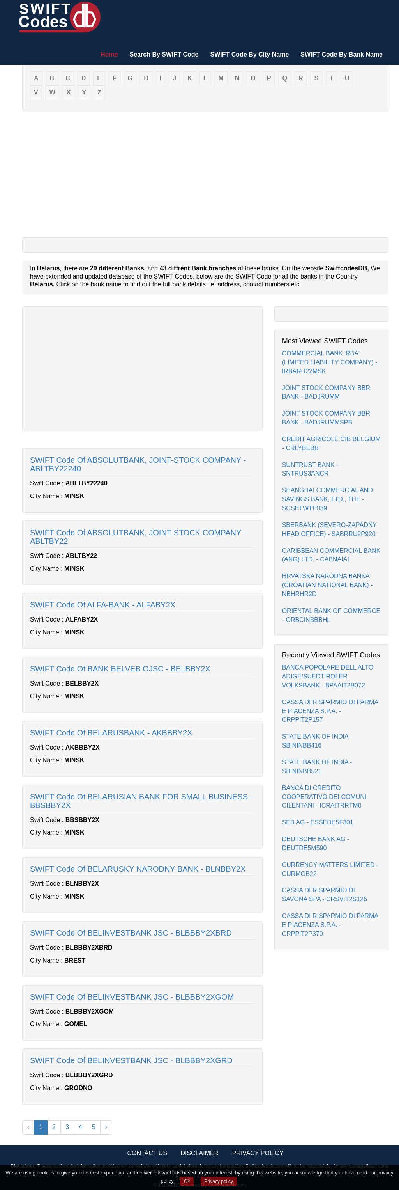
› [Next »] (106, 1127)
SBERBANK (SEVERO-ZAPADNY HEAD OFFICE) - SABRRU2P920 (329, 529)
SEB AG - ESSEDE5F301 (317, 822)
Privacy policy (219, 1181)
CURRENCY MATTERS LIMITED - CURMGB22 (330, 869)
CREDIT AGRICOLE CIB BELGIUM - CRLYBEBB (331, 443)
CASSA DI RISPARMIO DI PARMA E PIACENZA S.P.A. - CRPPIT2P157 (330, 711)
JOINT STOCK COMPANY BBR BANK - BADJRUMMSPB (326, 418)
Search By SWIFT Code (164, 54)
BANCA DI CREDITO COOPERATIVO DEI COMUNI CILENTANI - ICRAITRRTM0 (324, 797)
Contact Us (147, 1153)
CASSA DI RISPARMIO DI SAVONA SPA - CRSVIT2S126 (324, 894)
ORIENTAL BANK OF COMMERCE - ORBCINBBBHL (331, 615)
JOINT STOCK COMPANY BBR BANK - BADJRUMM (326, 392)
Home (109, 54)
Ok (187, 1181)
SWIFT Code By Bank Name (341, 54)
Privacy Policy (258, 1153)
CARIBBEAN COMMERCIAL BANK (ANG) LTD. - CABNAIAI (331, 555)
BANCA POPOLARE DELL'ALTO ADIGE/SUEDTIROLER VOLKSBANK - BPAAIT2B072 (328, 676)
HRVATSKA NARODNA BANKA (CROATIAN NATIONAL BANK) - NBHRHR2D (327, 585)
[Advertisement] (205, 173)
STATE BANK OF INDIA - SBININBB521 (317, 766)
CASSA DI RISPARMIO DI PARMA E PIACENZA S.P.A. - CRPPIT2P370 (330, 925)
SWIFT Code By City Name (249, 54)
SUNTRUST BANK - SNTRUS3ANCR (310, 469)
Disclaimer (199, 1153)
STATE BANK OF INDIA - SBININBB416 (317, 741)
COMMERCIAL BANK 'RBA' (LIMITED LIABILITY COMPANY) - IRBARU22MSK (330, 362)
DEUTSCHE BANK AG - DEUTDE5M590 (315, 843)
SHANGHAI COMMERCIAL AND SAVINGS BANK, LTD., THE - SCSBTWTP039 (327, 499)
